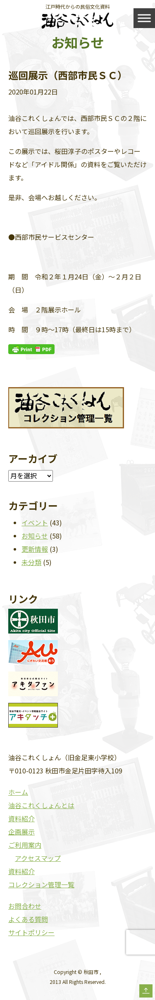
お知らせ (34, 536)
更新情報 (34, 549)
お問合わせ (24, 906)
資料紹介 (21, 818)
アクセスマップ (38, 858)
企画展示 (21, 832)
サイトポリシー (31, 932)
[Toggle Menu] (144, 18)
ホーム (18, 792)
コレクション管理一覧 (41, 884)
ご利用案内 (24, 845)
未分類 (31, 562)
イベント (34, 522)
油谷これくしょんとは (41, 805)
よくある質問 (28, 919)
